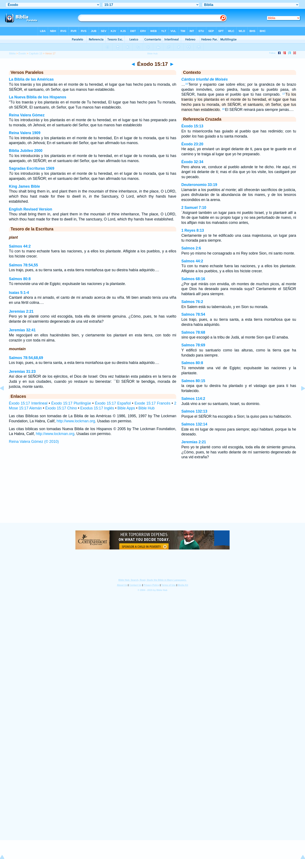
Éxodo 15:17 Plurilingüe (71, 403)
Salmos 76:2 (192, 302)
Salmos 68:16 (193, 279)
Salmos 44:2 (20, 246)
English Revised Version (30, 209)
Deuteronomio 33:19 (199, 185)
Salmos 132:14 (194, 424)
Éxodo (22, 53)
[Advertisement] (152, 497)
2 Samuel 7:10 (193, 207)
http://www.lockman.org (76, 421)
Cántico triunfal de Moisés (204, 79)
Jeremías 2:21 (21, 311)
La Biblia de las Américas (31, 79)
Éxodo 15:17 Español (113, 403)
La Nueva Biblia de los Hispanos (37, 97)
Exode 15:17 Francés (152, 403)
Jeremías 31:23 (22, 371)
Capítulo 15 (35, 53)
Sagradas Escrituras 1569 (31, 168)
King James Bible (24, 186)
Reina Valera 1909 (24, 133)
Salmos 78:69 (193, 345)
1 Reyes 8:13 (192, 230)
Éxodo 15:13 (192, 126)
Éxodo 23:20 (192, 144)
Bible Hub (147, 408)
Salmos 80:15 (193, 381)
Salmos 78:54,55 (23, 265)
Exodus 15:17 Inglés (97, 408)
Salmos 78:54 (193, 314)
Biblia (12, 53)
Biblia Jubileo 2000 (25, 151)
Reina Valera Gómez (26, 115)
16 (186, 84)
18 (223, 109)
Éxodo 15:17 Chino (61, 408)
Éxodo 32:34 (192, 162)
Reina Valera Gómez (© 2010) (34, 441)
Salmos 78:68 (193, 332)
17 (283, 93)
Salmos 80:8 (20, 279)
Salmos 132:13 (194, 411)
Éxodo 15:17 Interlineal (28, 403)
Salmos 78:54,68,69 (26, 358)
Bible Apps (126, 408)
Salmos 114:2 (193, 398)
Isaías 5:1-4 (19, 292)
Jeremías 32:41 (22, 330)
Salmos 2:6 (191, 248)
